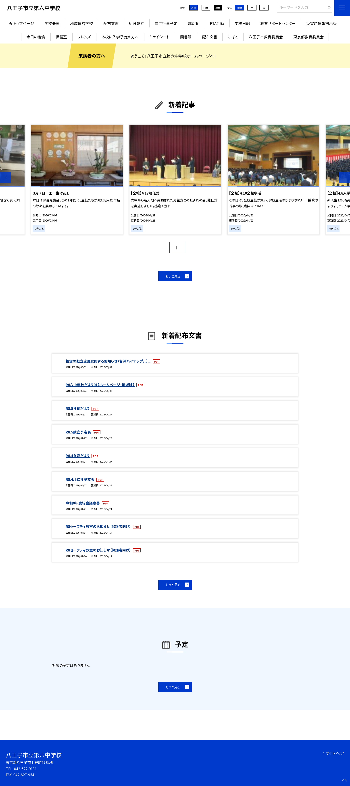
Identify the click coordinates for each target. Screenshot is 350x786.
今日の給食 (35, 36)
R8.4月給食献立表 (80, 479)
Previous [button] (5, 177)
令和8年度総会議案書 (83, 503)
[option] (77, 179)
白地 (205, 8)
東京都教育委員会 (308, 36)
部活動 (193, 23)
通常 (193, 8)
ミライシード (159, 36)
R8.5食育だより (78, 408)
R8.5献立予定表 (79, 432)
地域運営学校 (81, 23)
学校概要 (52, 23)
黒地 (217, 8)
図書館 (186, 36)
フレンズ (84, 36)
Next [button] (344, 177)
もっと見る (172, 276)
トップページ (23, 23)
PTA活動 (217, 23)
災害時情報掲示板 (321, 23)
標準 (239, 8)
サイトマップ (335, 753)
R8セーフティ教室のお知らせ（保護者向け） (99, 526)
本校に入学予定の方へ (120, 36)
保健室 (61, 36)
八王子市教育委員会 (266, 36)
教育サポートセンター (278, 23)
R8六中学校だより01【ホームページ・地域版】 (100, 384)
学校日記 (242, 23)
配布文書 (111, 23)
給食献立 (136, 23)
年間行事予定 (166, 23)
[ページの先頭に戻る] (344, 780)
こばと (233, 36)
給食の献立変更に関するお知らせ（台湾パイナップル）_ (109, 361)
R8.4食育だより (78, 455)
